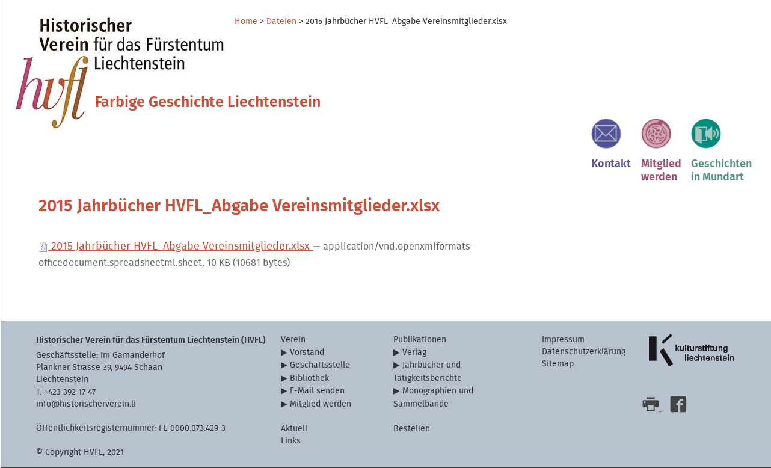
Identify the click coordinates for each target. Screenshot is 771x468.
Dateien (281, 21)
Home (246, 21)
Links (291, 440)
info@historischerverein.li (86, 403)
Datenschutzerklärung (583, 351)
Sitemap (558, 363)
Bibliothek (309, 378)
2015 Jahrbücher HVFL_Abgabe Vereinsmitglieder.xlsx (175, 246)
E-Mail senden (317, 390)
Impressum (563, 339)
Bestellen (411, 428)
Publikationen (419, 339)
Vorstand (307, 352)
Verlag (414, 352)
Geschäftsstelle (320, 364)
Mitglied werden (320, 403)
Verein (293, 339)
